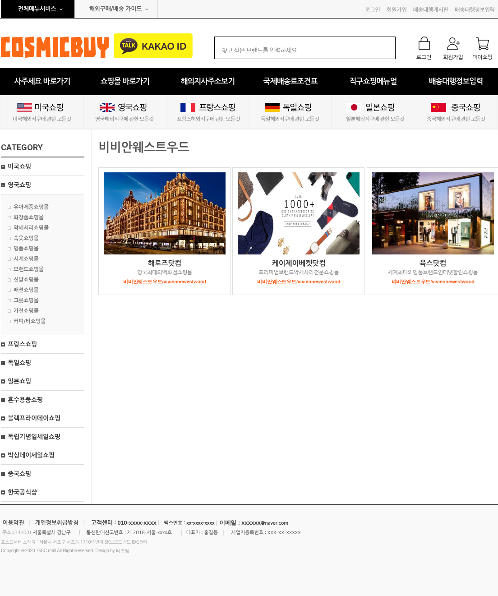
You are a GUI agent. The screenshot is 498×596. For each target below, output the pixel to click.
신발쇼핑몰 (26, 279)
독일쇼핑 (19, 363)
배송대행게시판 (430, 10)
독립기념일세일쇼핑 (34, 437)
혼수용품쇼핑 (25, 400)
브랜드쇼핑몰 (29, 269)
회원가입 (396, 10)
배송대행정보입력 (475, 10)
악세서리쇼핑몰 (31, 228)
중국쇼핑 (19, 474)
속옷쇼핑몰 (26, 238)
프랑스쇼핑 (22, 344)
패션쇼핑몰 (26, 290)
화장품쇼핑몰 (29, 217)
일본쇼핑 (19, 381)
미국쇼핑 (19, 166)
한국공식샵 (22, 492)
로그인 (372, 10)
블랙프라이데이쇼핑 (34, 418)
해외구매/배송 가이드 (115, 9)
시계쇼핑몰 (26, 259)
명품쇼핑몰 (26, 248)
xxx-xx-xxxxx (284, 532)
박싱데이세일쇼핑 (31, 455)
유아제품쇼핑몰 (31, 207)
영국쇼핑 (19, 185)
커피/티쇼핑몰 (30, 321)
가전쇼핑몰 (26, 311)
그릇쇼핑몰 (26, 300)
